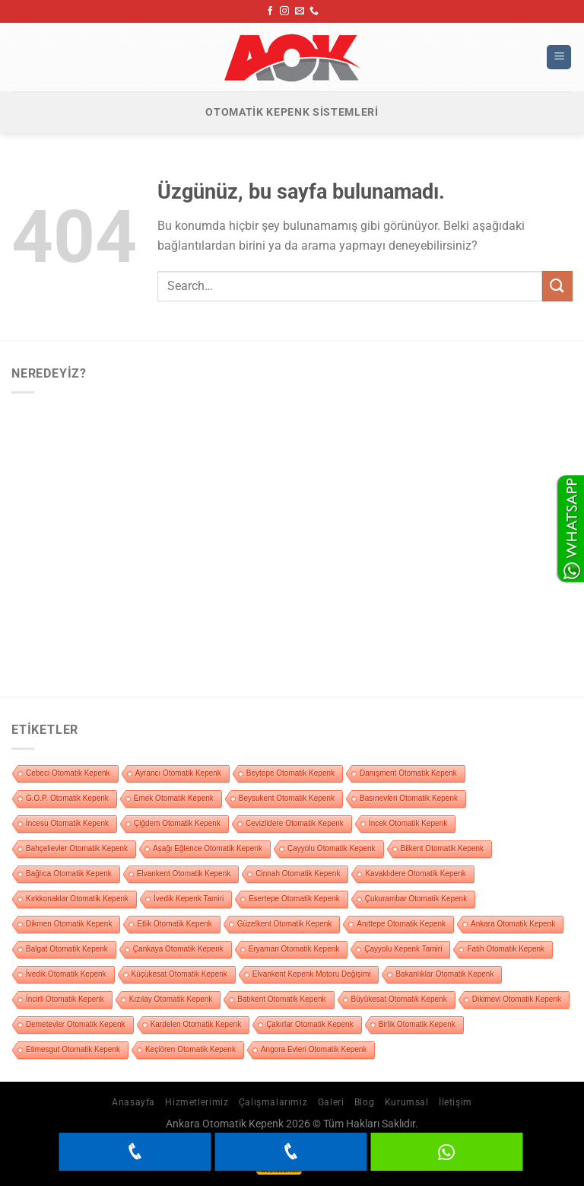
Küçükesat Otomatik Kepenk (179, 974)
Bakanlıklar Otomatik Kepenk (444, 974)
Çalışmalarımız (273, 1102)
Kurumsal (407, 1102)
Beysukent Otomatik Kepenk (287, 798)
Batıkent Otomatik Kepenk (281, 999)
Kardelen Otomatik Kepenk (196, 1024)
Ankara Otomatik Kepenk (513, 924)
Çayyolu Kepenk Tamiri (403, 949)
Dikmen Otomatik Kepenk (69, 924)
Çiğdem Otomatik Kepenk (177, 823)
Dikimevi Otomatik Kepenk (516, 999)
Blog (364, 1102)
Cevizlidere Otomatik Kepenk (295, 823)
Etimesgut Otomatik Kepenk (73, 1049)
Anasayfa (133, 1102)
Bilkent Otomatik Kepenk (442, 848)
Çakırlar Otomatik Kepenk (310, 1024)
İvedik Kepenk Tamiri (189, 898)
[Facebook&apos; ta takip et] (270, 11)
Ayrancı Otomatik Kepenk (178, 773)
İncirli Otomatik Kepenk (65, 999)
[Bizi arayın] (314, 11)
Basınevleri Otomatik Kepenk (409, 798)
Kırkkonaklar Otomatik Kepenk (77, 898)
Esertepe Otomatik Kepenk (294, 898)
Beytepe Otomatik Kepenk (290, 773)
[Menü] (559, 57)
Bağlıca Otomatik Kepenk (69, 873)
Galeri (331, 1102)
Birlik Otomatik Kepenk (417, 1024)
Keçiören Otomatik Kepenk (190, 1049)
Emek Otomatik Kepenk (174, 798)
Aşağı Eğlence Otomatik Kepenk (207, 848)
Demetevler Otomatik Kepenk (75, 1024)
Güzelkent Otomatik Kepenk (284, 924)
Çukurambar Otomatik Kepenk (416, 898)
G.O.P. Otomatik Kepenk (67, 798)
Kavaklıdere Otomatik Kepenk (415, 873)
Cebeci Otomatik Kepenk (68, 773)
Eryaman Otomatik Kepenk (294, 949)
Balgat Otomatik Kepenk (67, 949)
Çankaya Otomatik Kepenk (178, 949)
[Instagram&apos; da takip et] (284, 11)
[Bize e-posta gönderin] (299, 11)
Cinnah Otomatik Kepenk (298, 873)
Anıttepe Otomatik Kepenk (401, 924)
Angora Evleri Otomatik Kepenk (314, 1049)
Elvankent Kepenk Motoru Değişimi (311, 974)
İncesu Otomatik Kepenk (67, 823)
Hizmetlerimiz (196, 1102)
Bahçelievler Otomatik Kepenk (77, 848)
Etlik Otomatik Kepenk (174, 924)
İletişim (455, 1102)
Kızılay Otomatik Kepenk (171, 999)
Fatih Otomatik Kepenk (505, 949)
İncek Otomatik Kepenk (408, 823)
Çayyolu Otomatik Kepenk (331, 848)
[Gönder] (557, 286)
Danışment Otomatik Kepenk (408, 773)
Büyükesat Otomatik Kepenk (399, 999)
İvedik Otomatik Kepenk (66, 974)
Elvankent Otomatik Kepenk (183, 873)
